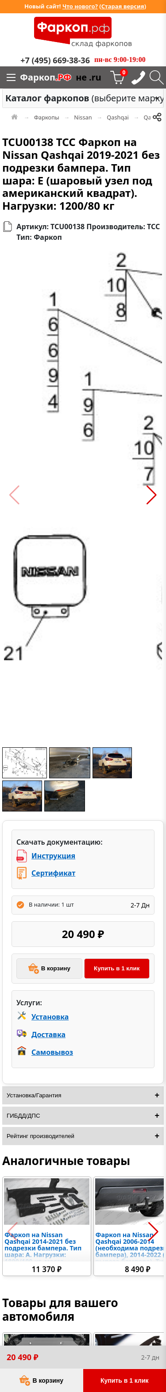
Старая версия (122, 6)
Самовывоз (52, 1052)
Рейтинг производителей (40, 1136)
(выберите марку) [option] (80, 98)
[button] (14, 495)
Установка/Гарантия (34, 1095)
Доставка (48, 1034)
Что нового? (80, 6)
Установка (50, 1017)
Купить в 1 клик (116, 968)
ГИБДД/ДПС (23, 1115)
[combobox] (83, 98)
